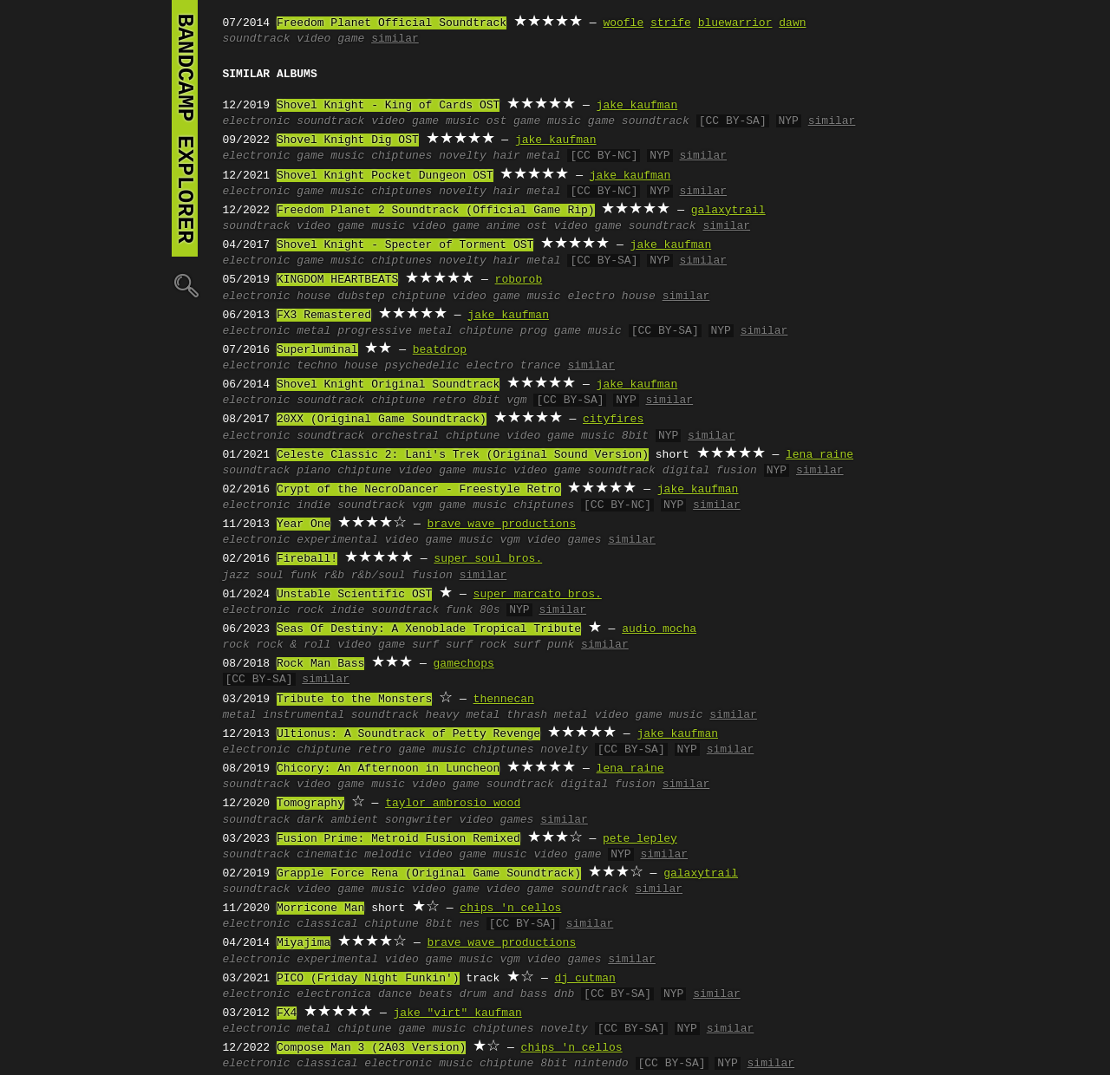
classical (327, 924)
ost (496, 121)
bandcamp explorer (184, 128)
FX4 (287, 1013)
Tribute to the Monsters (354, 699)
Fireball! (307, 559)
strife (670, 23)
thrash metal (547, 715)
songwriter (419, 820)
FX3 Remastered (324, 315)
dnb (564, 994)
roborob (519, 280)
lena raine (819, 455)
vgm (516, 400)
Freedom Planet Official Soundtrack (391, 23)
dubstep (361, 296)
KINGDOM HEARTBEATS (337, 280)
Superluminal (317, 350)
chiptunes (401, 156)
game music (547, 121)
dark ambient (337, 820)
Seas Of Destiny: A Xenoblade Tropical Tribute (429, 629)
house (313, 296)
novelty (462, 156)
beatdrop (440, 350)
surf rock (476, 645)
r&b (334, 575)
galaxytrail (728, 210)
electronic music (418, 1064)
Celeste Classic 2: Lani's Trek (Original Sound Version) (463, 455)
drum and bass (503, 994)
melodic (388, 855)
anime (503, 226)
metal (313, 331)
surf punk (543, 645)
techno (317, 366)
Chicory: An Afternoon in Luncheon (388, 769)
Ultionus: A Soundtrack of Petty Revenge (408, 734)
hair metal (527, 156)
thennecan (503, 699)
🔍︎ (184, 284)
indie (313, 505)
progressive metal (395, 331)
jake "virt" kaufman (458, 1013)
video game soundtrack (625, 226)
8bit (486, 400)
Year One (303, 524)
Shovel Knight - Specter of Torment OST (405, 245)
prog (533, 331)
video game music (425, 121)
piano (313, 471)
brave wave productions (502, 524)
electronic (257, 121)
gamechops (464, 664)
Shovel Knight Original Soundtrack (388, 385)
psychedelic (422, 366)
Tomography (310, 803)
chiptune (419, 296)
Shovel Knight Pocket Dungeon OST (385, 176)
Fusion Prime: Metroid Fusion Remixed (398, 839)
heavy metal (463, 715)
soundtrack (257, 39)
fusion (432, 575)
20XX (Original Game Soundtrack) (381, 419)
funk (304, 575)
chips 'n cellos (510, 908)
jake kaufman (637, 106)
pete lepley (640, 839)
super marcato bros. (537, 595)
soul (270, 575)
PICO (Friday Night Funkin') (368, 979)
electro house (611, 296)
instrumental (303, 715)
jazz (236, 575)
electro (489, 366)
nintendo (601, 1064)
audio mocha (659, 629)
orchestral (405, 436)
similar (395, 39)
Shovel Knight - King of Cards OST (388, 106)
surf (425, 645)
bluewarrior (735, 23)
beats (436, 994)
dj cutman (585, 979)
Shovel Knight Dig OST (348, 140)
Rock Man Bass (320, 664)
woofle (623, 23)
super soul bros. (488, 559)
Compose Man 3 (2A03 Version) (371, 1048)
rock (310, 610)
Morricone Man (320, 908)
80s (490, 610)
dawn (792, 23)
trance (540, 366)
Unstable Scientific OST (354, 595)
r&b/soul (378, 575)
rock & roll (294, 645)
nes (470, 924)
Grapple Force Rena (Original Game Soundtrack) (429, 874)
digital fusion (710, 471)
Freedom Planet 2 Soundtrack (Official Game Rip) (436, 210)
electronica (334, 994)
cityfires (613, 419)
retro (449, 400)
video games (564, 540)
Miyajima (303, 943)
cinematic (327, 855)
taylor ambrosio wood (452, 803)
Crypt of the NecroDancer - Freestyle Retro (419, 490)
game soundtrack (638, 121)
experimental (337, 540)
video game (330, 39)
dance (395, 994)
